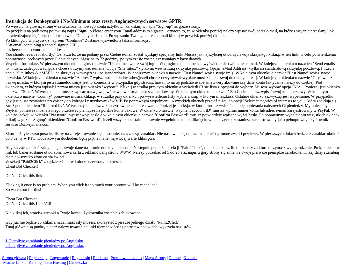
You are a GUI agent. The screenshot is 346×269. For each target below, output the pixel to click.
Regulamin (81, 258)
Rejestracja (38, 258)
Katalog (34, 262)
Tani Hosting (55, 262)
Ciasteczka (78, 262)
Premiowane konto (126, 258)
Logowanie (59, 258)
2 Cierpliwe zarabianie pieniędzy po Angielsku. (44, 245)
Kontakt (190, 258)
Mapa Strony (155, 258)
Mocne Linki (13, 262)
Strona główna (14, 258)
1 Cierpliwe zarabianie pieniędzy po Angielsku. (44, 241)
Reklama (100, 258)
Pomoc (175, 258)
